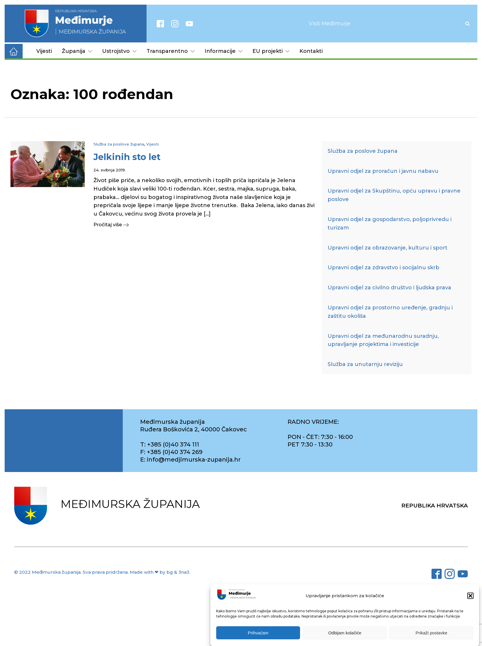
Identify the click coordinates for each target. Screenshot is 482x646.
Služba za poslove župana (118, 144)
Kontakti (311, 51)
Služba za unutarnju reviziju (365, 364)
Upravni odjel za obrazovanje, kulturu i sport (387, 248)
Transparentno (171, 51)
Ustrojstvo (119, 51)
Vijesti (44, 51)
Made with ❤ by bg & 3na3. (160, 572)
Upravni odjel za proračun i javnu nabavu (383, 171)
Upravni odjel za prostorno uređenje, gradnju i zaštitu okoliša (390, 311)
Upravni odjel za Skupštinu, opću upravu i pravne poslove (394, 195)
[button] (470, 603)
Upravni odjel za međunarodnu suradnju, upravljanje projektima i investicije (383, 340)
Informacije (224, 51)
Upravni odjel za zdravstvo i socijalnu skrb (383, 267)
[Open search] (467, 23)
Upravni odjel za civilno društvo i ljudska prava (389, 287)
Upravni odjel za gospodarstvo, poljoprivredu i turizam (390, 223)
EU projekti (271, 51)
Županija (77, 51)
